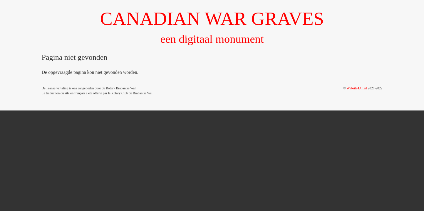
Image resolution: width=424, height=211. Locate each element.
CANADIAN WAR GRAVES (212, 18)
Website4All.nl (357, 88)
